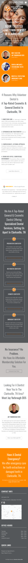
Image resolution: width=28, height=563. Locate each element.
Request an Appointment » (8, 551)
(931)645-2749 (16, 2)
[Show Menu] (2, 2)
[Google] (4, 502)
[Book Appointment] (26, 2)
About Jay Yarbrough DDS (14, 438)
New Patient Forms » (6, 553)
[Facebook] (1, 502)
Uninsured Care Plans (14, 371)
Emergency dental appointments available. (14, 481)
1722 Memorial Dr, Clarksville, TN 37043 (11, 500)
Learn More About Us (14, 171)
